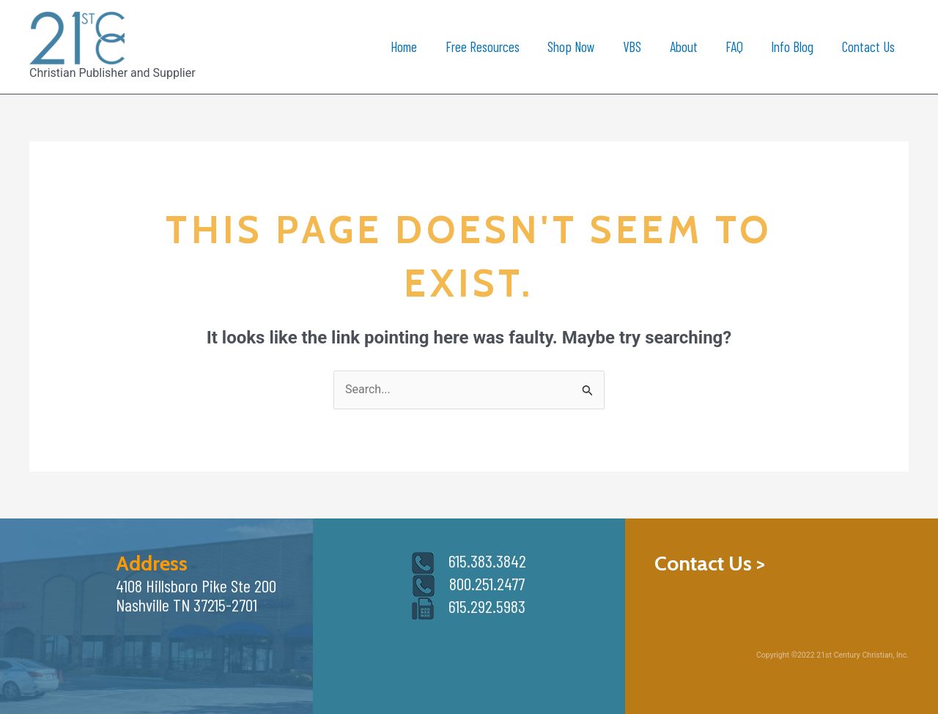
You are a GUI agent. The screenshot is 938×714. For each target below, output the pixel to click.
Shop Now (571, 46)
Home (404, 46)
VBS (632, 46)
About (684, 46)
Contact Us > (709, 563)
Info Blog (792, 46)
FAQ (734, 46)
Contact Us (868, 46)
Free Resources (483, 46)
